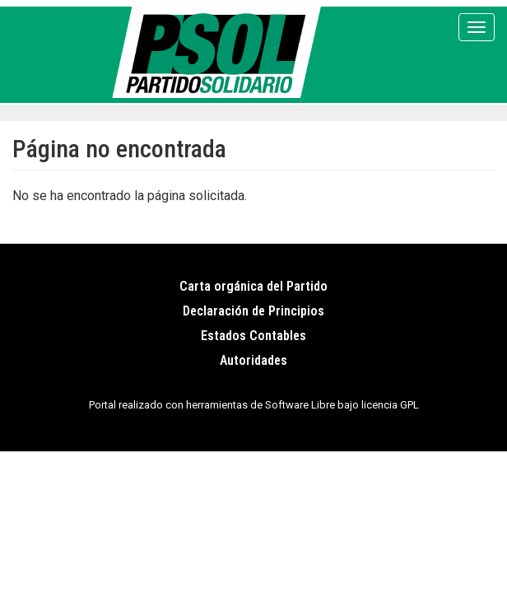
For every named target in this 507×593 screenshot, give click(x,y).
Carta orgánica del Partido (253, 286)
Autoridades (253, 360)
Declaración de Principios (253, 311)
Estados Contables (253, 335)
